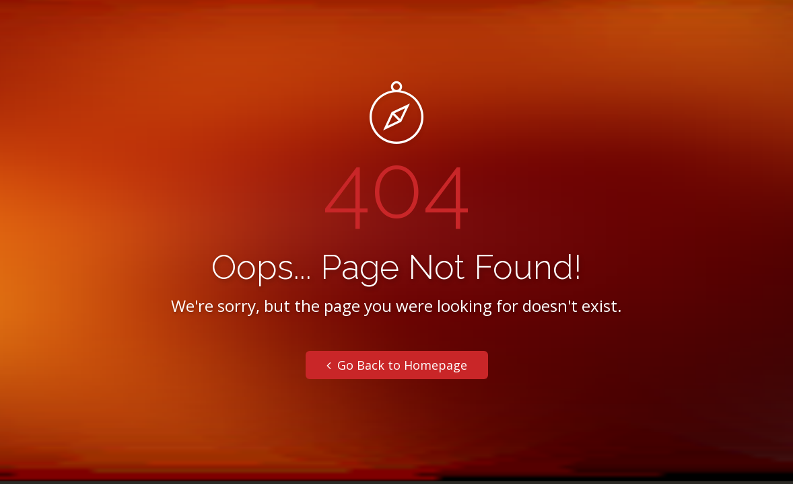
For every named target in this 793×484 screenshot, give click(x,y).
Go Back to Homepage (396, 365)
